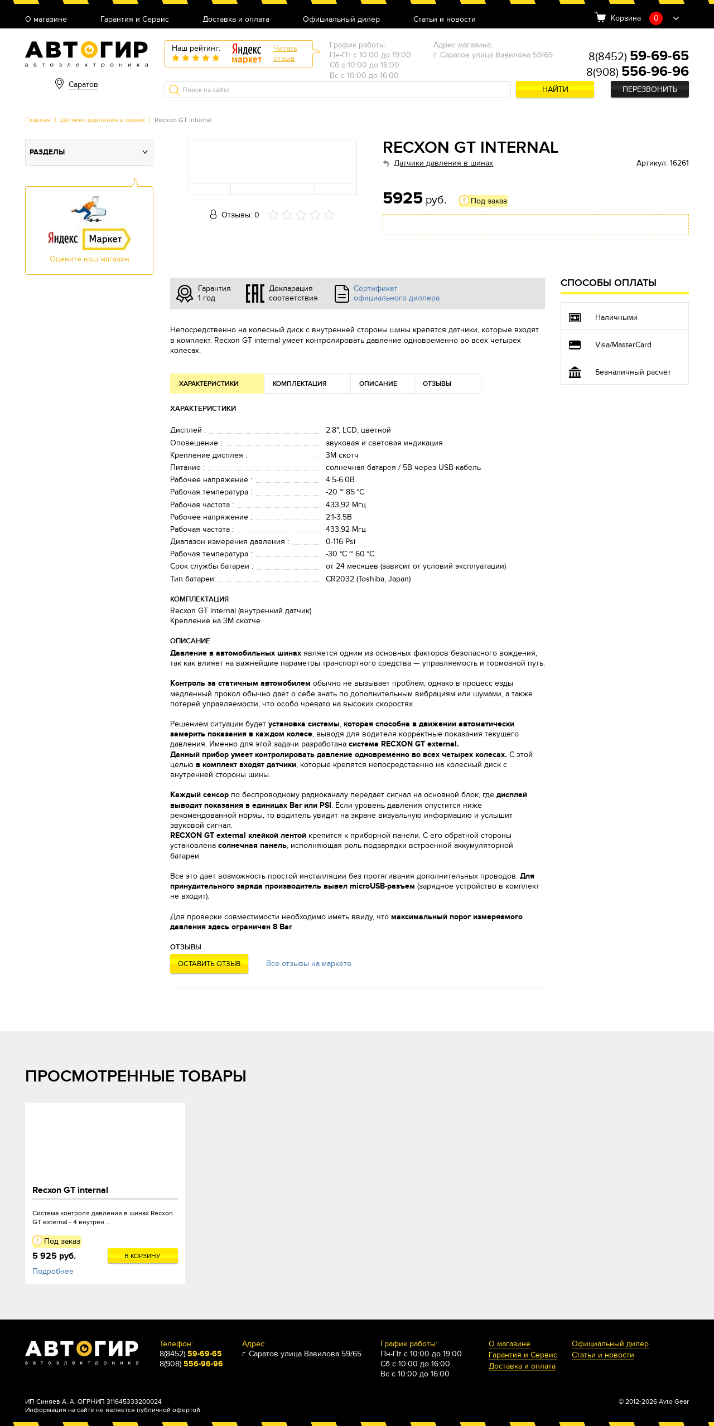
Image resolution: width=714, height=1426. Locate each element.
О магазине (46, 20)
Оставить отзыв (209, 963)
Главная (38, 120)
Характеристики (209, 384)
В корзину (142, 1256)
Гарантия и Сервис (134, 20)
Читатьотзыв (285, 53)
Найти (555, 89)
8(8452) (638, 57)
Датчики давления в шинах (102, 120)
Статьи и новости (444, 20)
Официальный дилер (341, 20)
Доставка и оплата (235, 20)
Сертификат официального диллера (397, 293)
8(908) (637, 72)
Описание (378, 384)
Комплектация (300, 384)
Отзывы (437, 384)
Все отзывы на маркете (308, 963)
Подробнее (53, 1271)
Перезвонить (650, 89)
